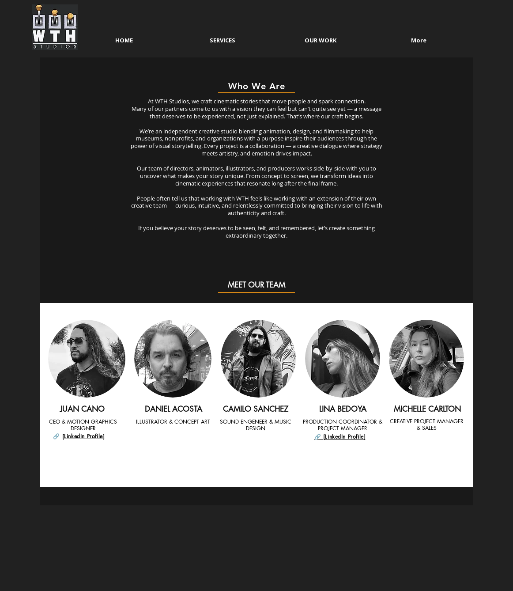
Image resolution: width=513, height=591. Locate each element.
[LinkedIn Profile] (83, 436)
